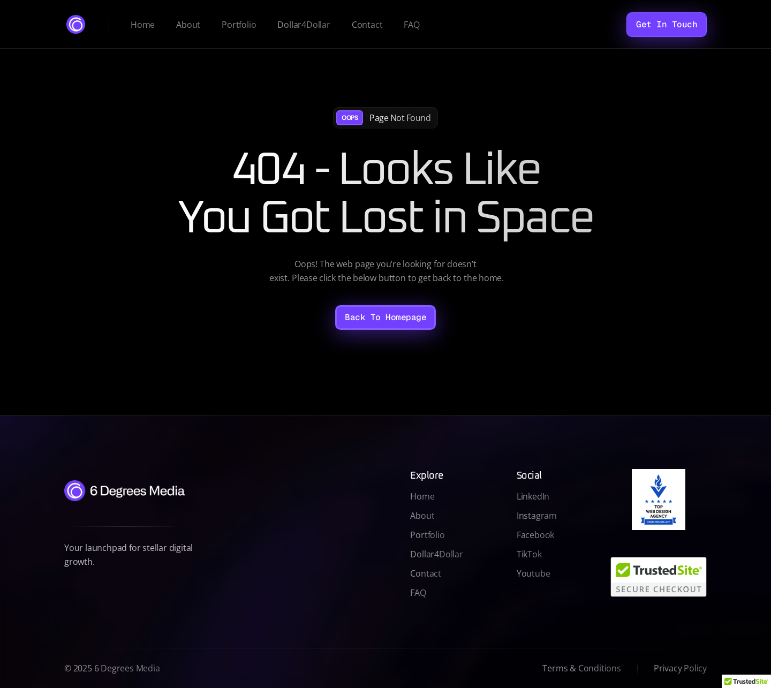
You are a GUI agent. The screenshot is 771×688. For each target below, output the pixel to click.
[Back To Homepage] (385, 317)
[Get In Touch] (666, 24)
